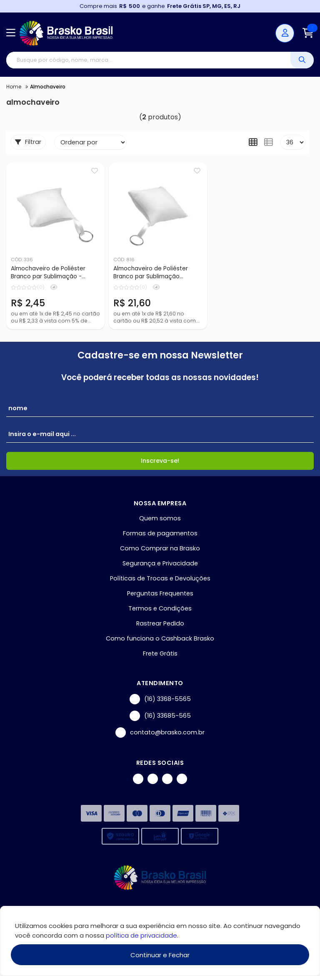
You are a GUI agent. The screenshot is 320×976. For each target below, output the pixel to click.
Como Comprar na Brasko (160, 548)
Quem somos (160, 518)
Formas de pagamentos (160, 533)
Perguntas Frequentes (160, 593)
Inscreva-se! (160, 460)
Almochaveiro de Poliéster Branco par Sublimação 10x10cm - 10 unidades (150, 273)
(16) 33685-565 (160, 716)
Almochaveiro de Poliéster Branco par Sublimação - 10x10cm (48, 273)
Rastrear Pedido (160, 623)
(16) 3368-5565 (160, 699)
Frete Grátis (160, 653)
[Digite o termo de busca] (148, 60)
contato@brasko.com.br (160, 732)
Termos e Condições (160, 608)
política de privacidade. (142, 935)
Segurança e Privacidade (160, 563)
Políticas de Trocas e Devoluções (160, 578)
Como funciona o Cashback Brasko (160, 638)
